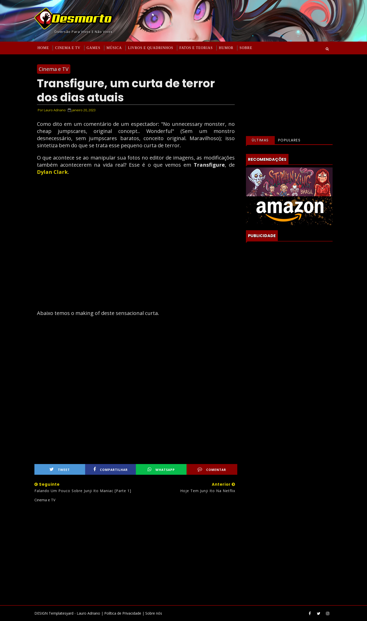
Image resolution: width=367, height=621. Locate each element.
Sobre (246, 48)
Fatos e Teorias (196, 48)
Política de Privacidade (122, 613)
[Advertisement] (135, 552)
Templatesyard (61, 613)
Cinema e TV (67, 48)
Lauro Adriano (88, 613)
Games (93, 48)
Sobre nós (153, 613)
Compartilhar (110, 469)
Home (43, 48)
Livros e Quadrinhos (150, 48)
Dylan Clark (52, 171)
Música (114, 48)
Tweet (59, 469)
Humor (226, 48)
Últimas (260, 140)
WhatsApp (161, 469)
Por (52, 110)
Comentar (212, 469)
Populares (289, 140)
